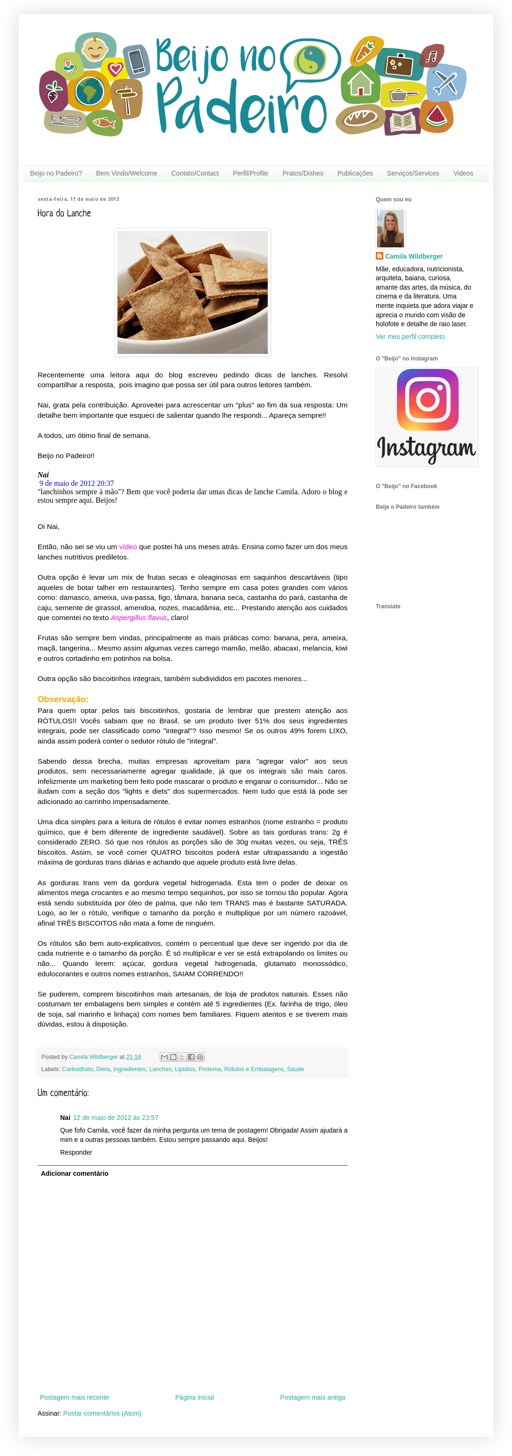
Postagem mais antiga (312, 1397)
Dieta (103, 1069)
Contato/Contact (195, 173)
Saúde (295, 1069)
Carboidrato (77, 1069)
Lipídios (185, 1069)
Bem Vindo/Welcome (126, 173)
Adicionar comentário (75, 1173)
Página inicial (194, 1397)
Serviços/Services (413, 173)
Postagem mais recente (74, 1397)
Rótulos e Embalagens (254, 1069)
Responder (76, 1152)
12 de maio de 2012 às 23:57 (115, 1117)
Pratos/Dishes (302, 173)
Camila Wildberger (414, 256)
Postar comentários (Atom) (102, 1413)
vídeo (128, 547)
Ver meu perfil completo (410, 336)
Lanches (160, 1069)
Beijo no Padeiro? (56, 173)
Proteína (210, 1069)
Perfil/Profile (250, 173)
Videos (463, 173)
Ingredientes (129, 1069)
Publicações (355, 173)
